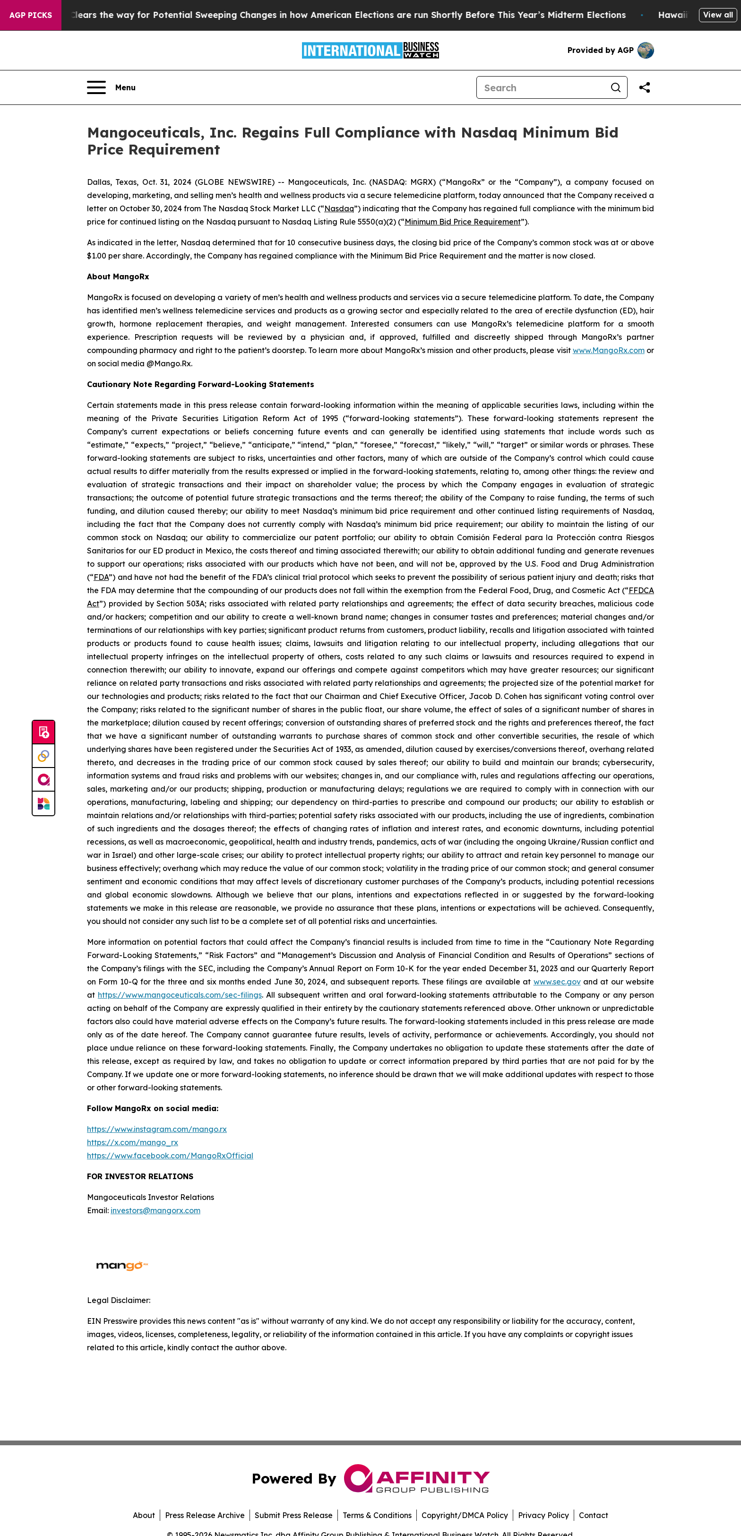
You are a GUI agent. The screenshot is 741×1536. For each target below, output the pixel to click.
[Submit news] (43, 732)
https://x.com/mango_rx (132, 1142)
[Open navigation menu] (111, 87)
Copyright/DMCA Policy (465, 1515)
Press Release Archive (205, 1515)
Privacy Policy (543, 1515)
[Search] (540, 87)
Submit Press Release (294, 1515)
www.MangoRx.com (609, 350)
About (144, 1515)
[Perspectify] (43, 756)
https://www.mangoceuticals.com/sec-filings (180, 995)
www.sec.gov (557, 981)
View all (718, 14)
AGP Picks (30, 15)
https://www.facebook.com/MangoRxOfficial (170, 1155)
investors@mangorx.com (155, 1210)
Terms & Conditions (377, 1515)
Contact (593, 1515)
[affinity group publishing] (43, 780)
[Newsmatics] (43, 803)
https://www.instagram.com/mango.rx (157, 1129)
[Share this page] (644, 87)
